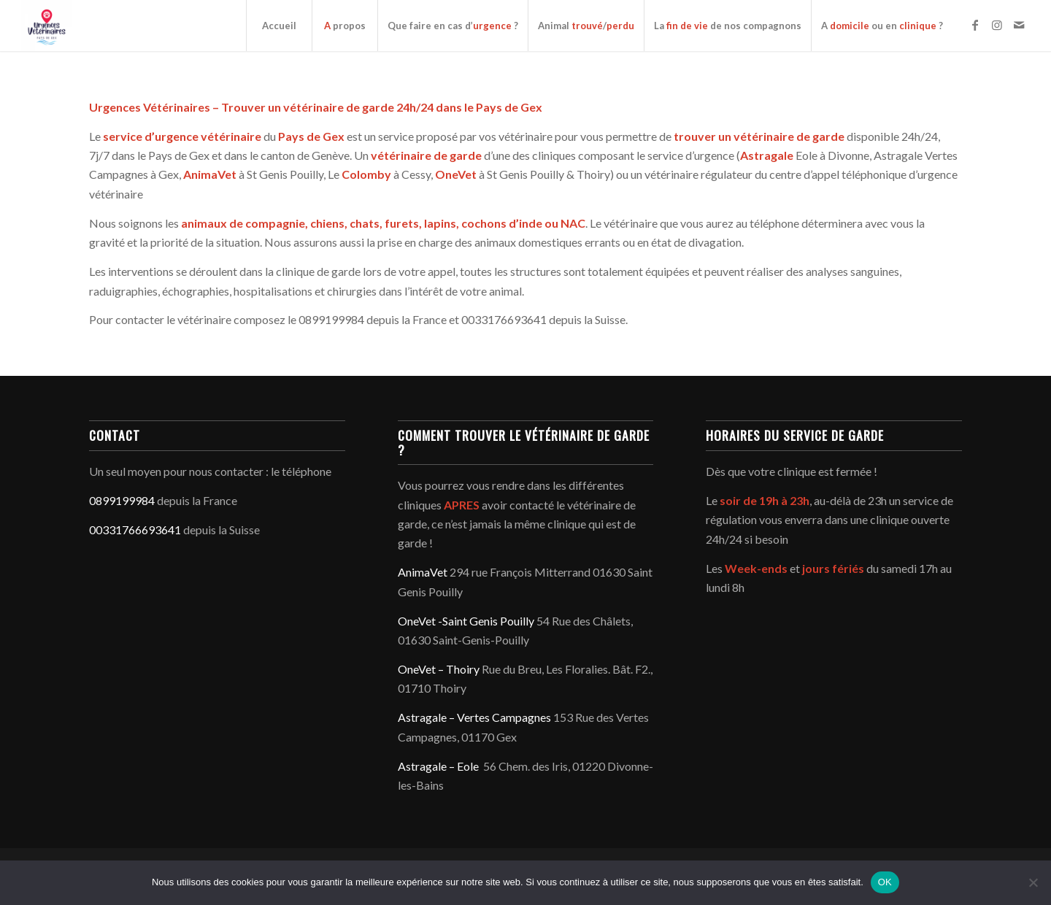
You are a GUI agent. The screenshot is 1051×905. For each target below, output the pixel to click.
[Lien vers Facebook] (975, 25)
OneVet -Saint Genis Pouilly (466, 621)
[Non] (1032, 882)
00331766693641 (135, 529)
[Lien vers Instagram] (997, 25)
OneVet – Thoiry (439, 669)
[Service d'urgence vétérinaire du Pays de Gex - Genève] (46, 25)
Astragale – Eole (438, 766)
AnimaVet (422, 572)
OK (885, 882)
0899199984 (122, 500)
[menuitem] (279, 25)
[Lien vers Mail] (1019, 25)
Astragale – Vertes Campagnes (474, 717)
